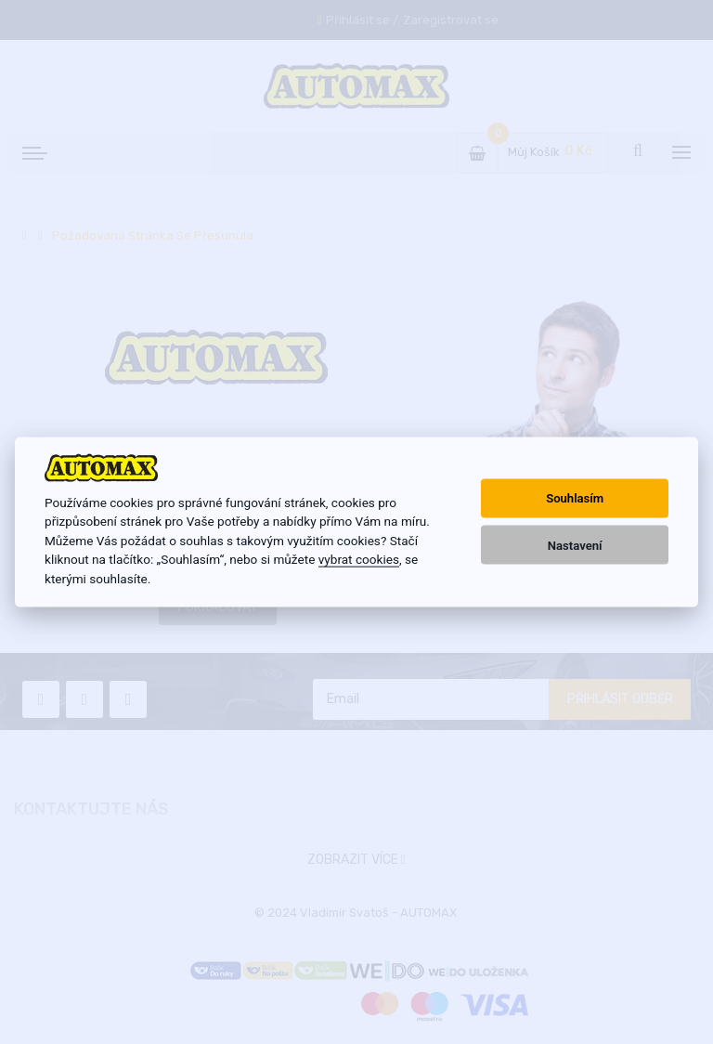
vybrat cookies (358, 559)
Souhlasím (574, 498)
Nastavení (575, 545)
